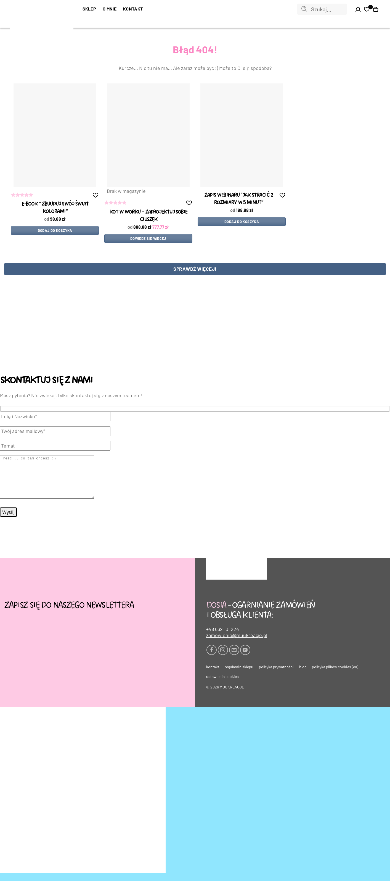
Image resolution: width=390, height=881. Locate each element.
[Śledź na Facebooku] (211, 658)
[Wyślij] (304, 9)
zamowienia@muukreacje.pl (236, 643)
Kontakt (133, 8)
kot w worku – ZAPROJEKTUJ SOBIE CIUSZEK (148, 215)
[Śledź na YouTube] (245, 658)
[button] (95, 195)
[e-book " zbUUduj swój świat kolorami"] (55, 135)
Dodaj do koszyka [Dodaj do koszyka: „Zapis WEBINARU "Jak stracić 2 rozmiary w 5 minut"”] (241, 221)
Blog (302, 675)
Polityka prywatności (276, 675)
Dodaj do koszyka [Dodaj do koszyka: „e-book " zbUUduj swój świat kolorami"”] (55, 230)
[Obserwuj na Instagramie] (223, 658)
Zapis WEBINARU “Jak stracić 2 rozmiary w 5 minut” (238, 198)
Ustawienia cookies (222, 684)
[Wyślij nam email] (234, 658)
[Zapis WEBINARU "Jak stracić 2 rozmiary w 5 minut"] (241, 135)
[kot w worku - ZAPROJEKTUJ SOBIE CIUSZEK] (148, 135)
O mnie (109, 8)
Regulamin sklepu (239, 675)
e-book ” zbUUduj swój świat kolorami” (55, 207)
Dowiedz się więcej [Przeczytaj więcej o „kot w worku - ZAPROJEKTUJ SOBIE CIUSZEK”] (148, 238)
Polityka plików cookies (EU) (335, 675)
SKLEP (89, 8)
